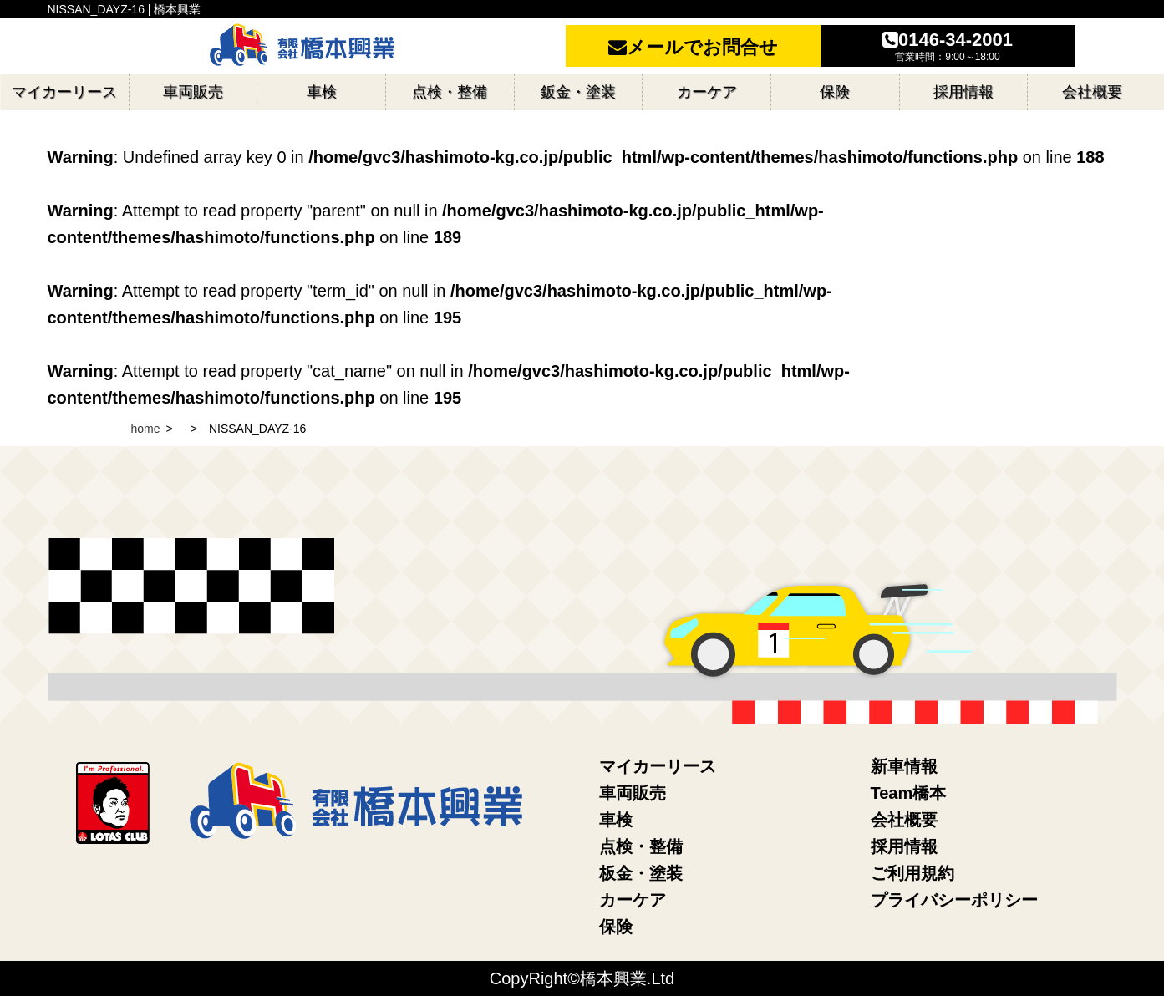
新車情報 (904, 766)
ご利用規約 (912, 873)
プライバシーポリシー (954, 900)
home (145, 428)
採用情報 (904, 846)
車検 (616, 820)
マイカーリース (657, 766)
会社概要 (904, 820)
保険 (616, 926)
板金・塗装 (641, 873)
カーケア (632, 900)
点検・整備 (641, 846)
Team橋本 (909, 793)
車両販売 (632, 793)
